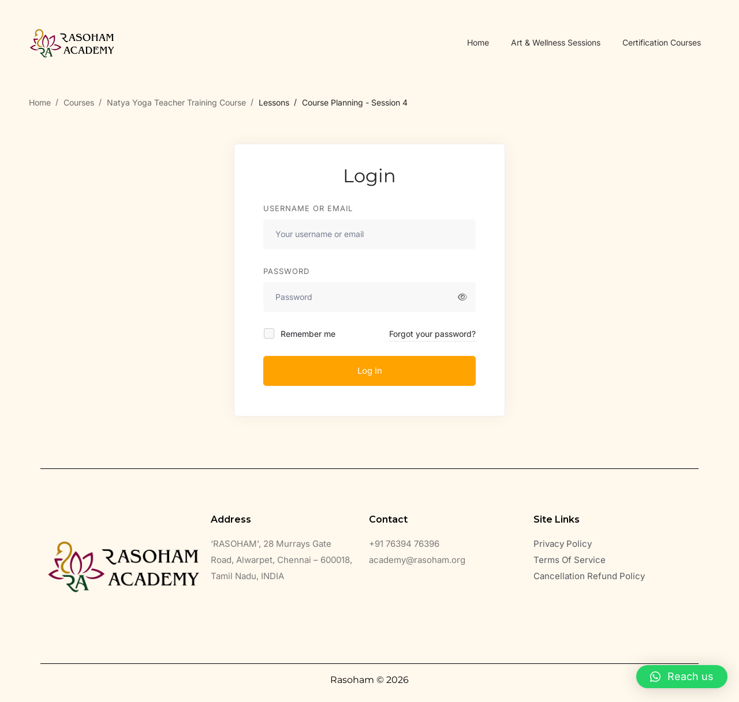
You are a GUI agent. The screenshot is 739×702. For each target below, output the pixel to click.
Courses (79, 102)
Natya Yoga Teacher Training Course (176, 102)
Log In (369, 370)
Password (286, 271)
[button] (681, 676)
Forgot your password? (432, 334)
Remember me (300, 334)
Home (40, 102)
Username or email (308, 208)
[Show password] (462, 297)
